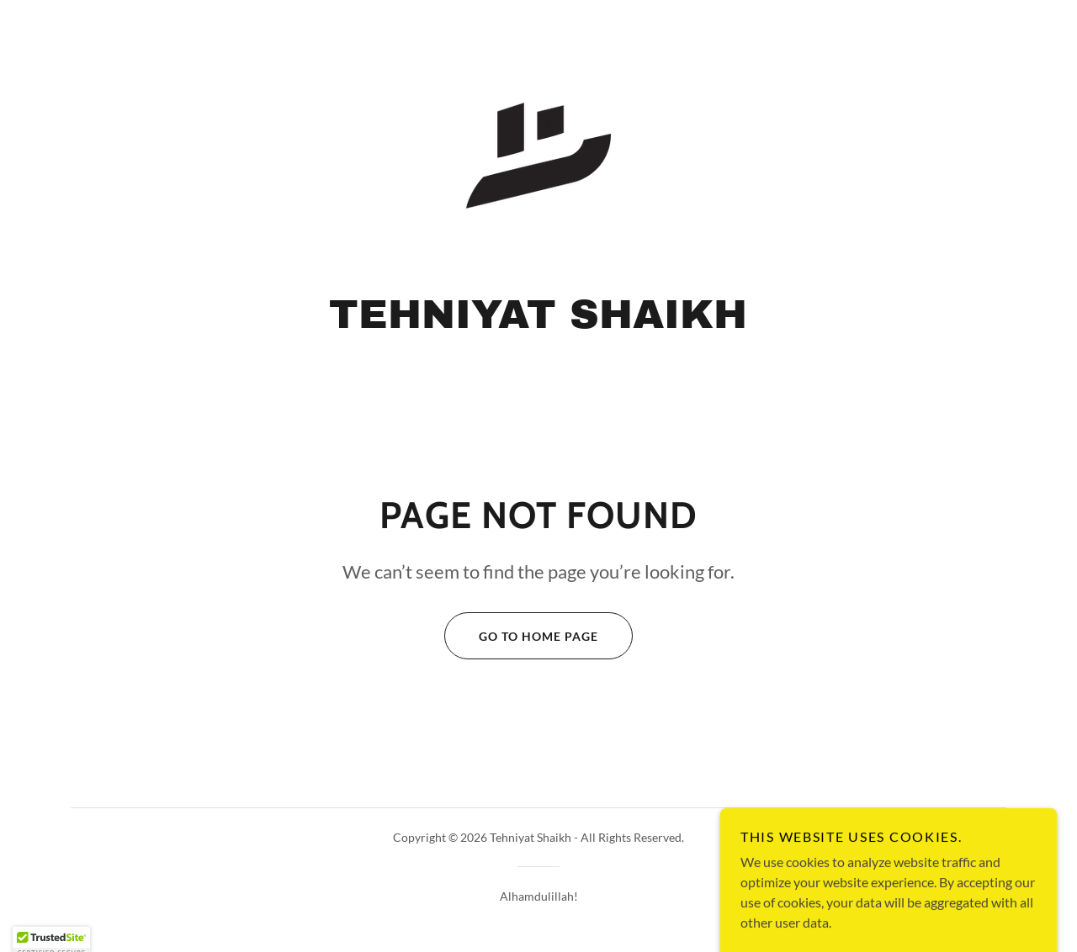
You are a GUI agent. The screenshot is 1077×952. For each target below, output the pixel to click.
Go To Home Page (521, 635)
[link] (538, 153)
